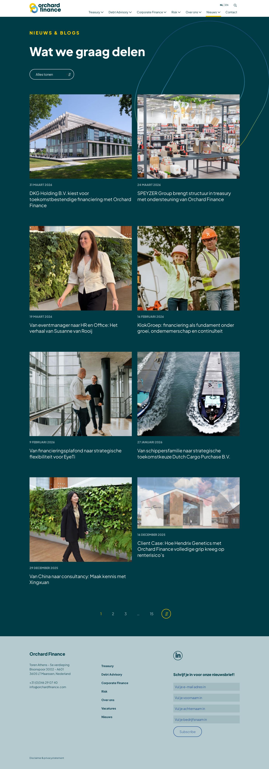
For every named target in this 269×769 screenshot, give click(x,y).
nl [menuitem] (221, 5)
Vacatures (108, 708)
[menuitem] (221, 5)
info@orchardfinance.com (47, 687)
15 (151, 613)
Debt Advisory (118, 12)
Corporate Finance (150, 12)
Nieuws (211, 12)
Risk (174, 12)
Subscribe (188, 731)
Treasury (94, 12)
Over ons (192, 12)
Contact (231, 12)
